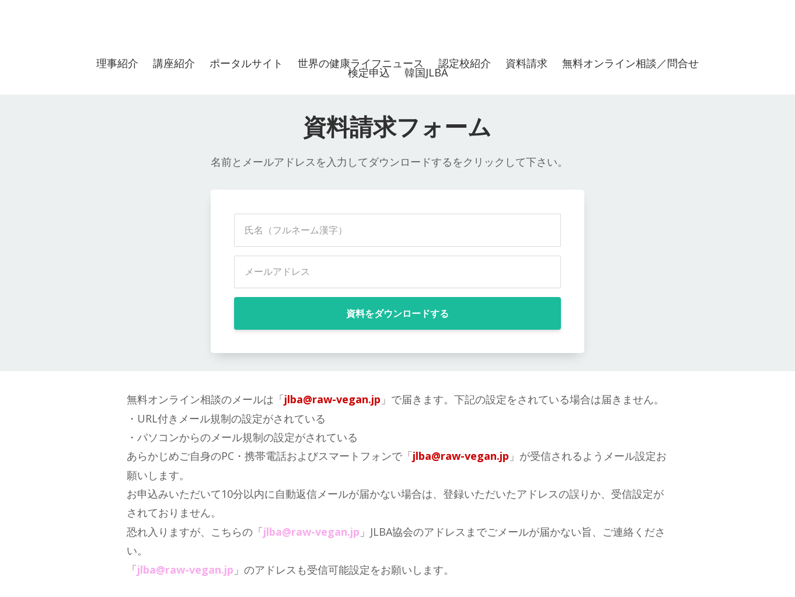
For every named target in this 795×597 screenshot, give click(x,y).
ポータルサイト (246, 63)
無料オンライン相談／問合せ (630, 63)
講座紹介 (174, 63)
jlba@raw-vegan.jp (332, 399)
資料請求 (526, 63)
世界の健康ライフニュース (361, 63)
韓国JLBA (426, 72)
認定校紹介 (464, 63)
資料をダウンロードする (397, 313)
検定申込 (369, 72)
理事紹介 (117, 63)
